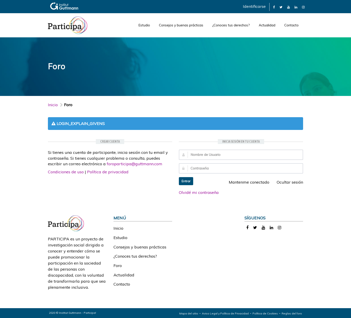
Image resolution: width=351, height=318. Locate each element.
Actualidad (267, 25)
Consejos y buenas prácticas (181, 25)
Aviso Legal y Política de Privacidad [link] (225, 313)
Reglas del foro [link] (292, 313)
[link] (274, 6)
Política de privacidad (107, 171)
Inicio (53, 104)
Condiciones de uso (66, 171)
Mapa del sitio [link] (188, 313)
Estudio (144, 25)
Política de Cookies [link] (265, 313)
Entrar (186, 181)
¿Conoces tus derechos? (231, 25)
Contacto (291, 25)
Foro (117, 265)
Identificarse (254, 6)
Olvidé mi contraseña (199, 192)
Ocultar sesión (287, 182)
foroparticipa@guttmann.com (134, 163)
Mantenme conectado (246, 182)
